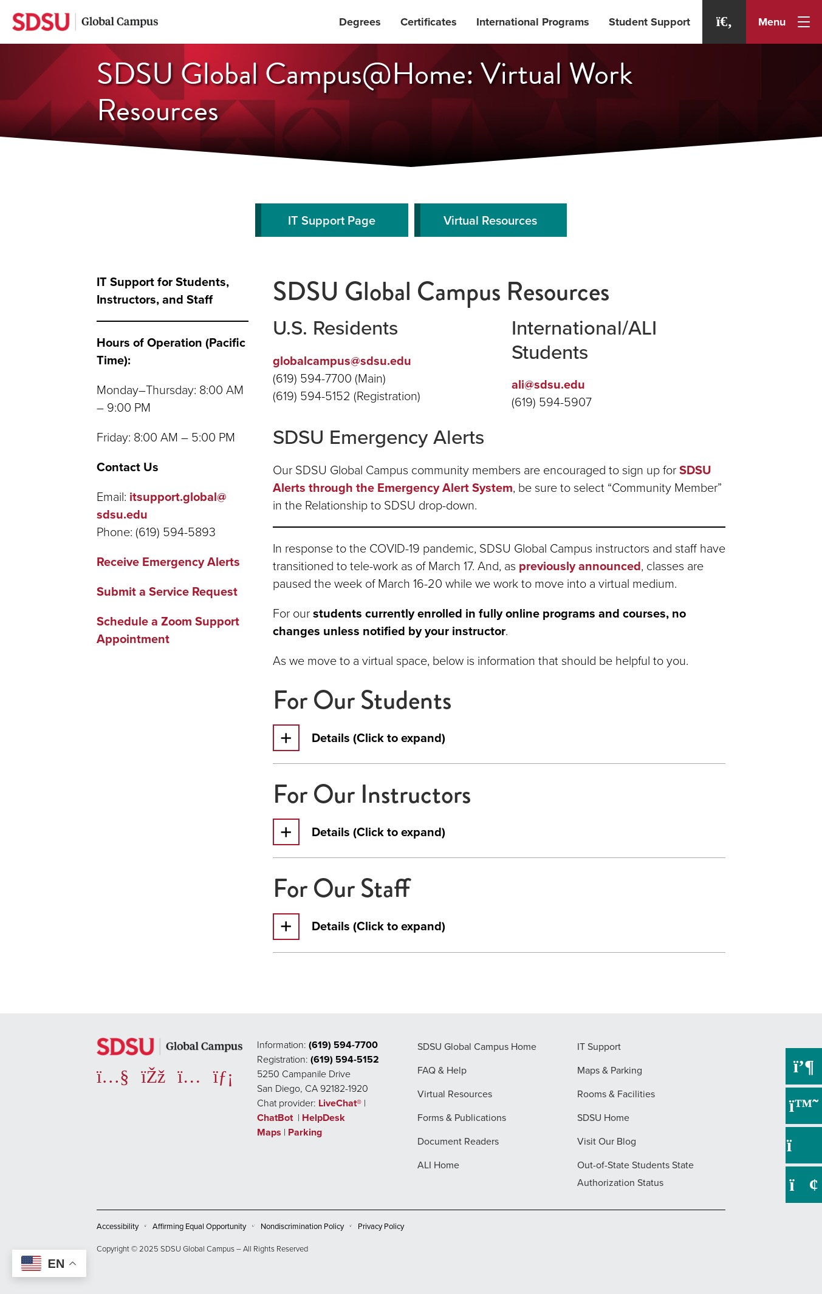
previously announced (580, 566)
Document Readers (458, 1141)
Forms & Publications (461, 1118)
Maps (269, 1132)
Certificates (428, 21)
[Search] (724, 22)
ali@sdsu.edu (548, 384)
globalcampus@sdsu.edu (342, 361)
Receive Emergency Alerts (168, 562)
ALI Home (438, 1165)
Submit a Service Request (167, 591)
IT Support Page (331, 220)
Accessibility (118, 1226)
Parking (305, 1132)
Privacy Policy (381, 1226)
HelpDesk (325, 1118)
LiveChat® (339, 1103)
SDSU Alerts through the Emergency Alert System (492, 479)
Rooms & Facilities (616, 1094)
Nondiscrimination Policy (302, 1226)
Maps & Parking (609, 1070)
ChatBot (276, 1118)
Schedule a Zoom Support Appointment (168, 630)
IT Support (599, 1047)
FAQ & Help (442, 1070)
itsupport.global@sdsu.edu (162, 505)
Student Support (649, 21)
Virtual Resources (490, 220)
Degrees (360, 21)
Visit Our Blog (606, 1141)
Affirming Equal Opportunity (199, 1226)
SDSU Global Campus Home (476, 1047)
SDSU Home (603, 1118)
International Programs (532, 21)
